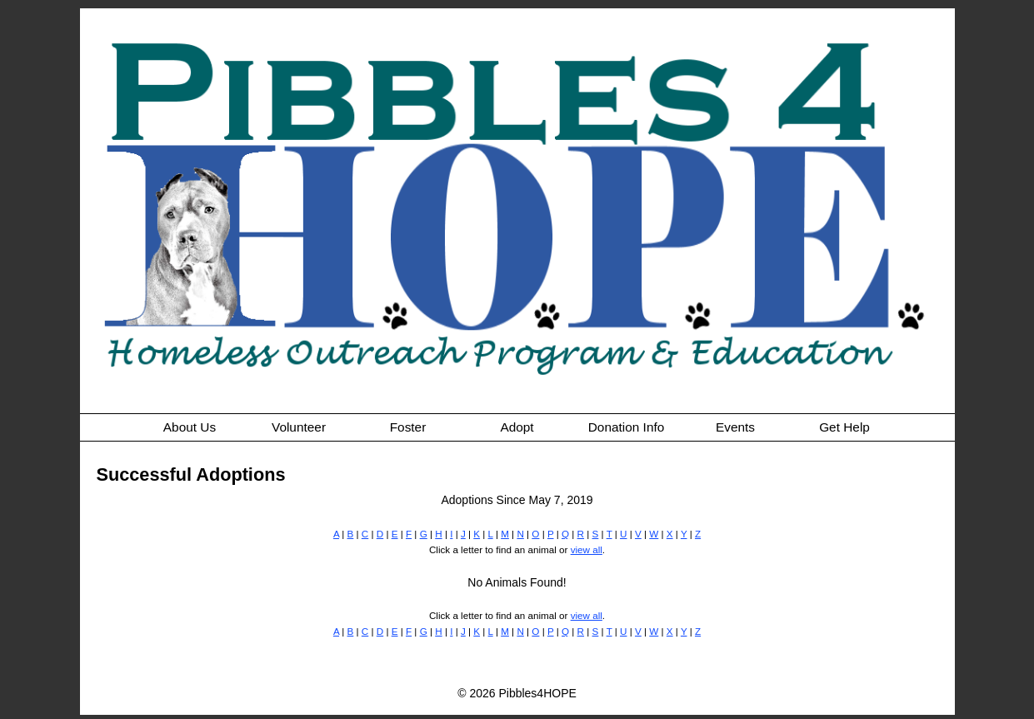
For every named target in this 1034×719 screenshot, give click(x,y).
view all (586, 549)
